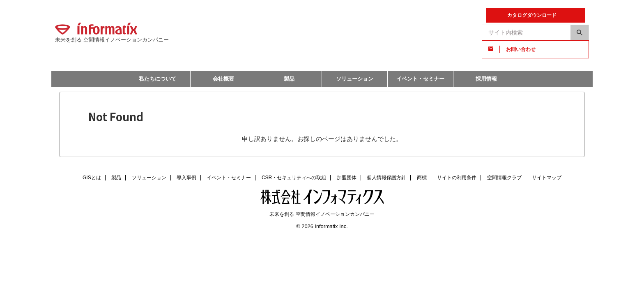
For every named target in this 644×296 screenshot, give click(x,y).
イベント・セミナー (420, 79)
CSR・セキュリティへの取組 (294, 177)
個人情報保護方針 (386, 177)
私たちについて (157, 79)
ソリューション (354, 79)
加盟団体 (346, 177)
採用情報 (486, 79)
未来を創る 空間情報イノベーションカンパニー (321, 214)
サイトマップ (546, 177)
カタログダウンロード (532, 15)
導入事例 (186, 177)
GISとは (92, 177)
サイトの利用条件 (456, 177)
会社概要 (223, 79)
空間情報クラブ (504, 177)
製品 (289, 79)
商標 (422, 177)
